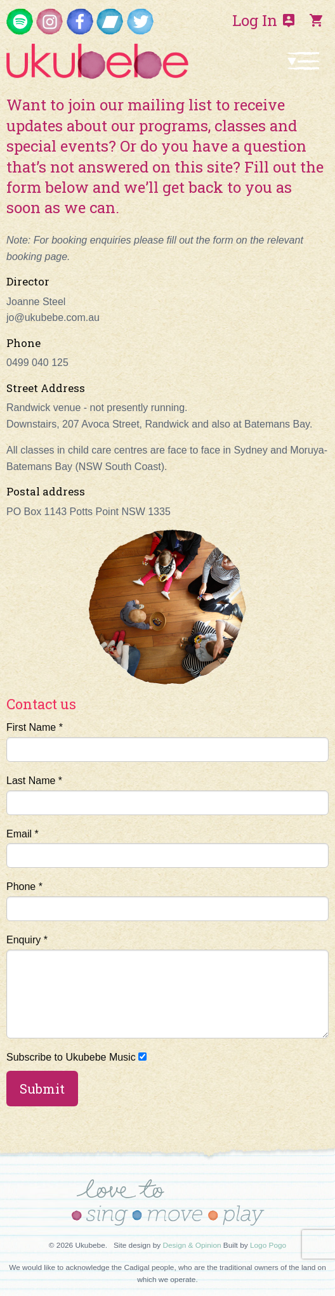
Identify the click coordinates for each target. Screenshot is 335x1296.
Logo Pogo (268, 1245)
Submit (42, 1088)
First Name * (167, 742)
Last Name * (167, 795)
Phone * (167, 901)
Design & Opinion (192, 1245)
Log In (264, 20)
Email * (167, 848)
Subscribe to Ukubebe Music (76, 1057)
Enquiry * (167, 986)
